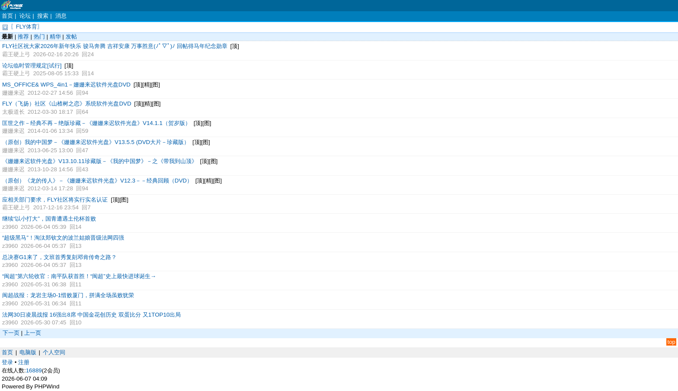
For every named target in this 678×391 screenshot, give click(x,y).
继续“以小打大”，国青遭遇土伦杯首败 (49, 218)
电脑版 (27, 352)
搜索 (42, 16)
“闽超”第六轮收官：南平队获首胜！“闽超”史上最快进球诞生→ (79, 276)
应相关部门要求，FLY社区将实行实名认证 (55, 199)
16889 (34, 370)
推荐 (23, 36)
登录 (7, 362)
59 (85, 131)
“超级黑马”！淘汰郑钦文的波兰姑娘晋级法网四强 (63, 237)
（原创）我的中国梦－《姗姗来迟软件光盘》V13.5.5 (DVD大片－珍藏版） (95, 142)
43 (85, 169)
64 (85, 112)
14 (90, 73)
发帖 (71, 36)
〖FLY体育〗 (26, 26)
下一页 (11, 333)
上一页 (32, 333)
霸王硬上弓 (16, 54)
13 (78, 246)
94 (85, 93)
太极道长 (13, 112)
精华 (55, 36)
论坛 (25, 16)
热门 (39, 36)
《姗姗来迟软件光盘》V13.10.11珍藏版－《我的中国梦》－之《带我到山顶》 (99, 161)
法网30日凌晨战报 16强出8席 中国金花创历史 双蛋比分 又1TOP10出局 (91, 314)
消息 (61, 16)
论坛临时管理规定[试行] (31, 65)
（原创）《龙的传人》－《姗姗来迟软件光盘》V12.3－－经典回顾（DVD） (97, 180)
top (671, 342)
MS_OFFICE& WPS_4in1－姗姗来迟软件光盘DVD (66, 84)
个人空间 (54, 352)
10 (78, 322)
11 (78, 284)
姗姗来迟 (13, 93)
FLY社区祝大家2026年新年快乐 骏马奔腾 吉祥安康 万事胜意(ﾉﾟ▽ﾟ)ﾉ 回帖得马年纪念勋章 (114, 46)
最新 (7, 36)
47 (85, 150)
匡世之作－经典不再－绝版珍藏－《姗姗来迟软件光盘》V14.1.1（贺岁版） (96, 123)
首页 (7, 16)
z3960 (10, 227)
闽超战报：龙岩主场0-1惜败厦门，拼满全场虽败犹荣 (68, 295)
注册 (23, 362)
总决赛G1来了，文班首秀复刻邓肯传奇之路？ (59, 257)
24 (90, 54)
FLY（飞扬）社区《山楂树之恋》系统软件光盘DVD (66, 103)
